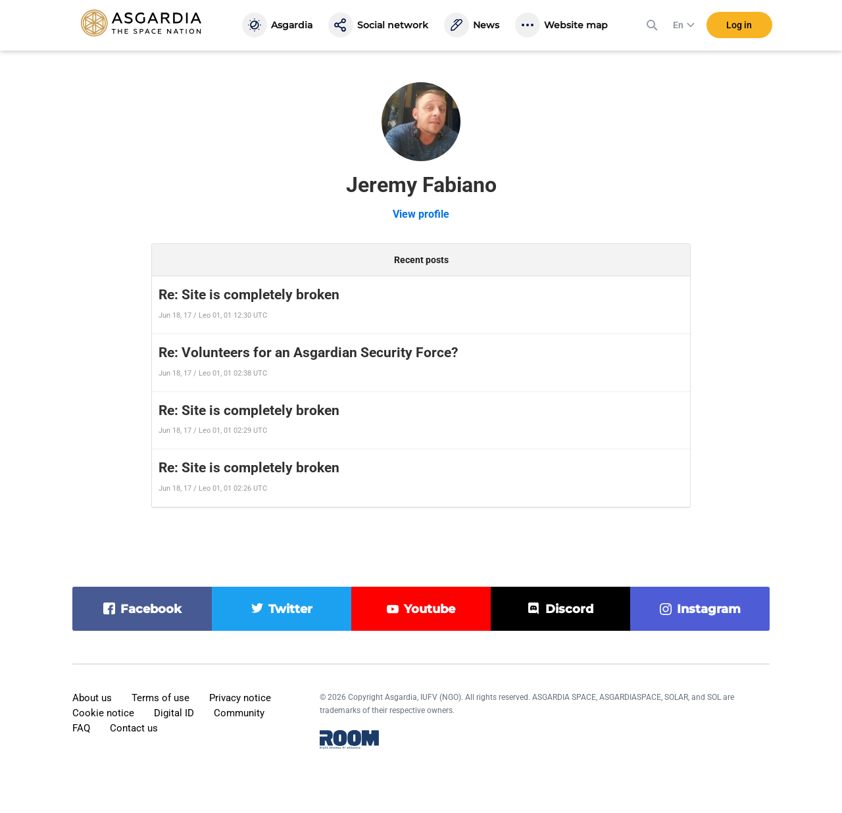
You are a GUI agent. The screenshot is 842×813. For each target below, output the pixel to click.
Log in (739, 25)
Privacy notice (240, 698)
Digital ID (174, 713)
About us (92, 698)
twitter (290, 609)
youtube (429, 609)
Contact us (134, 728)
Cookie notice (103, 713)
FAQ (81, 728)
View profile (421, 214)
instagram (709, 609)
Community (239, 713)
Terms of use (160, 698)
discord (569, 609)
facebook (151, 609)
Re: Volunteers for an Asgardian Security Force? (308, 352)
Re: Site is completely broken (249, 295)
